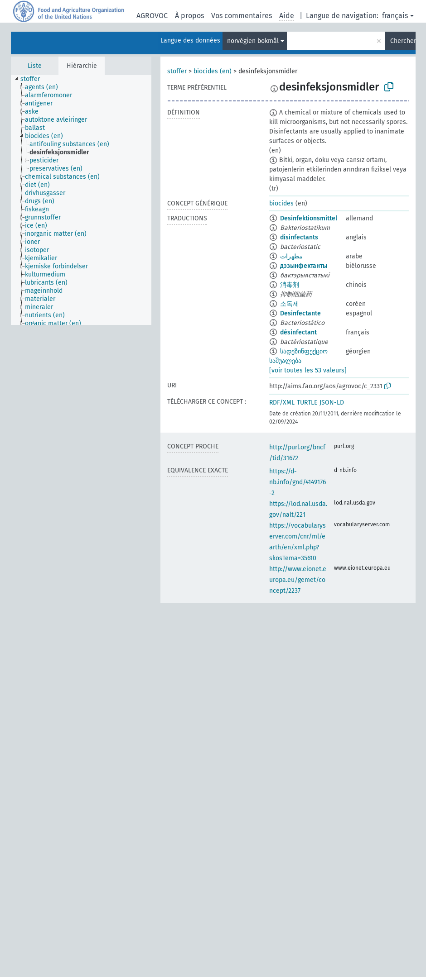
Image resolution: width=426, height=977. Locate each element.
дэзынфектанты (303, 266)
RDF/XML (282, 402)
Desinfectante (300, 313)
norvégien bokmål (253, 41)
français (395, 15)
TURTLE (307, 402)
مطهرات (291, 256)
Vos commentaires (241, 15)
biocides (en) (213, 71)
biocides (281, 203)
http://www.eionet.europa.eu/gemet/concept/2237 (297, 580)
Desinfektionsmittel (308, 218)
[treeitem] (34, 79)
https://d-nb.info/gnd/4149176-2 (297, 482)
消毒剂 (289, 285)
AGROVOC (152, 15)
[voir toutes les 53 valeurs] (308, 370)
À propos (189, 15)
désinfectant (298, 332)
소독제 (289, 304)
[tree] (81, 200)
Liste (35, 66)
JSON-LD (332, 402)
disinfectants (299, 237)
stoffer (177, 71)
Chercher (403, 41)
